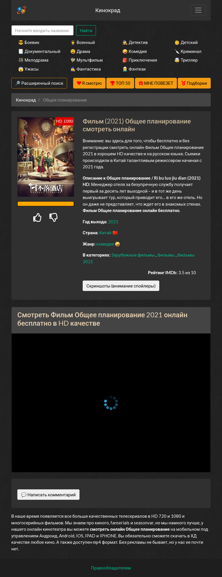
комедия (105, 243)
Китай (105, 232)
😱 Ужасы (28, 68)
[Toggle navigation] (198, 10)
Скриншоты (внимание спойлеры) (121, 285)
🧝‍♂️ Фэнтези (134, 68)
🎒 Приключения (139, 59)
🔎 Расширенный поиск (39, 83)
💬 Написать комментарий (48, 494)
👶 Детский (186, 42)
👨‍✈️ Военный (82, 42)
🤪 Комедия (134, 51)
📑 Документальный (36, 51)
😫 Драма (80, 51)
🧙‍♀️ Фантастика (85, 68)
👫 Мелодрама (33, 59)
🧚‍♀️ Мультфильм (86, 59)
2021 (113, 221)
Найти (86, 30)
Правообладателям (111, 567)
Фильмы (166, 254)
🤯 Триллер (186, 59)
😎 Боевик (28, 42)
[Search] (42, 30)
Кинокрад (107, 10)
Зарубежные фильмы (133, 254)
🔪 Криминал (187, 51)
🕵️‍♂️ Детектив (135, 42)
